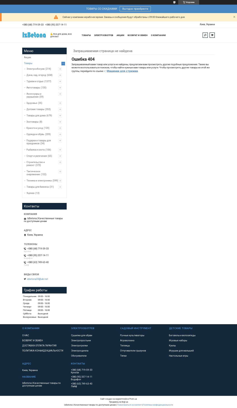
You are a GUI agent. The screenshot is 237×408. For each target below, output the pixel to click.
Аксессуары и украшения (33, 95)
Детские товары (35, 109)
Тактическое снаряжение (33, 173)
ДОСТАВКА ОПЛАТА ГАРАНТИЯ (39, 345)
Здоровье (31, 103)
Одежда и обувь (35, 134)
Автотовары (33, 87)
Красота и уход (34, 128)
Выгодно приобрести (135, 8)
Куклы (172, 345)
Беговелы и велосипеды (182, 335)
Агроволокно (127, 340)
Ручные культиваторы (132, 335)
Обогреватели (79, 355)
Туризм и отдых (34, 81)
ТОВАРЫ (86, 35)
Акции (27, 57)
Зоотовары (32, 121)
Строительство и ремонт (35, 163)
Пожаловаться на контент (129, 405)
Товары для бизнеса (37, 187)
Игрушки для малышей (181, 350)
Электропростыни (81, 340)
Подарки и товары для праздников (38, 142)
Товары (28, 63)
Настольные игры (178, 355)
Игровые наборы (178, 340)
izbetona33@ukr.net (37, 279)
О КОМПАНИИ (158, 35)
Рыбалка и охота (35, 149)
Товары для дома (36, 115)
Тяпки (123, 355)
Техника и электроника (39, 180)
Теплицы (125, 345)
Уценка (30, 193)
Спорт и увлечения (36, 156)
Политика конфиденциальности (158, 405)
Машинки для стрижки (122, 71)
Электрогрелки (79, 345)
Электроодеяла (79, 350)
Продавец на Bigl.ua (118, 402)
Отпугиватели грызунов (133, 350)
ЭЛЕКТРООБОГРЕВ (103, 35)
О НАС (25, 335)
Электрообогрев (35, 69)
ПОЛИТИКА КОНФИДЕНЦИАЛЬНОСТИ (42, 350)
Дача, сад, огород (36, 75)
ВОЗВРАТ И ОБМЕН (138, 35)
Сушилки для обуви (81, 335)
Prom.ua (133, 399)
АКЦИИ (120, 35)
